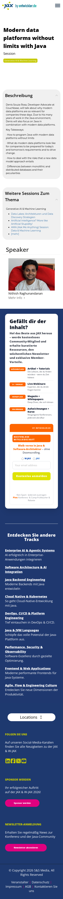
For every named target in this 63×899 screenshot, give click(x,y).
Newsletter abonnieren (26, 847)
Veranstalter (19, 882)
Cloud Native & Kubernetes (26, 596)
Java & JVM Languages (22, 630)
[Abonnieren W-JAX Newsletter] (23, 459)
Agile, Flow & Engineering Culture (31, 685)
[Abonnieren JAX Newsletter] (34, 459)
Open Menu (57, 6)
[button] (31, 717)
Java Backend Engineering (25, 580)
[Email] (31, 465)
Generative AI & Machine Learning (20, 60)
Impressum (14, 886)
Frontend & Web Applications (28, 668)
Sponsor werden (22, 803)
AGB (28, 886)
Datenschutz (40, 882)
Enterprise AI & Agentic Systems (30, 550)
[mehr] (15, 233)
